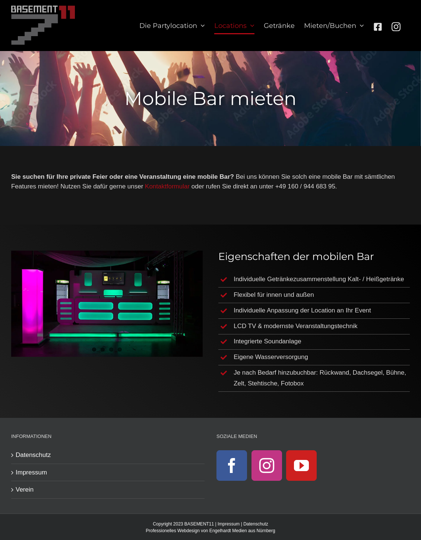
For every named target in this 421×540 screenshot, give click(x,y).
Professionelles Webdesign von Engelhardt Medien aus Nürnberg (210, 530)
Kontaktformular (167, 186)
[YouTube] (301, 465)
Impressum (31, 472)
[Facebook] (231, 465)
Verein (25, 489)
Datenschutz (33, 454)
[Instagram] (266, 465)
